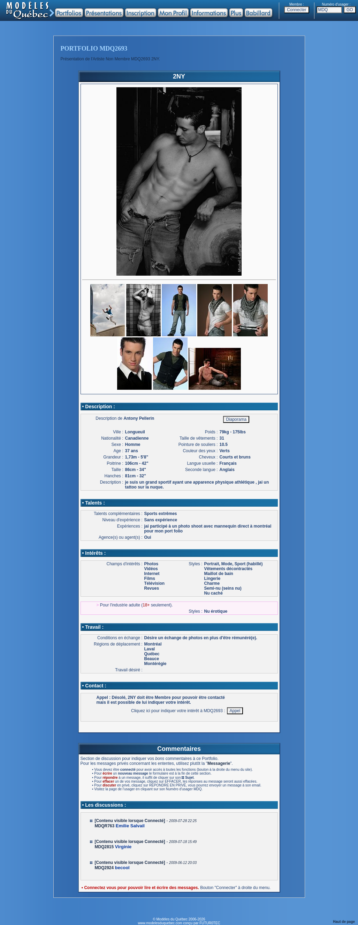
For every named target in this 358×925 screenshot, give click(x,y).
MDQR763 (105, 825)
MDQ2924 (104, 867)
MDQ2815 (104, 846)
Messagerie (218, 763)
